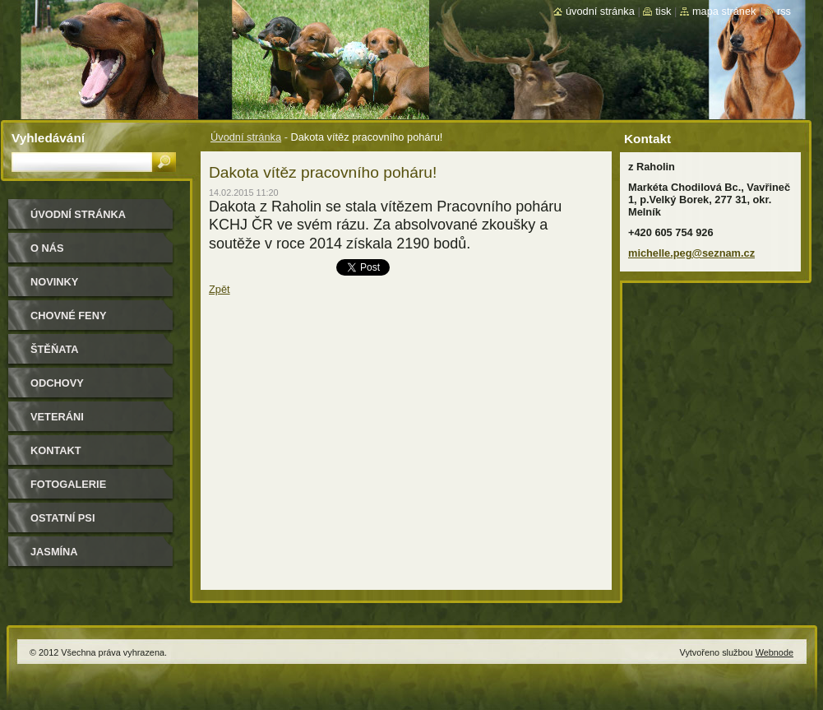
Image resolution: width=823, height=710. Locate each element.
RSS (784, 11)
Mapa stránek (724, 11)
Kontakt (55, 450)
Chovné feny (68, 315)
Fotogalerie (68, 484)
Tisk (663, 11)
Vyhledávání (48, 138)
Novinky (54, 282)
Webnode (774, 652)
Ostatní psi (62, 518)
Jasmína (54, 551)
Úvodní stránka (245, 137)
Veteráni (57, 417)
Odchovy (57, 383)
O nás (47, 248)
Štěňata (54, 349)
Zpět (219, 289)
